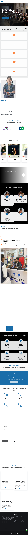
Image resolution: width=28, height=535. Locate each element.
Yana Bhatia (16, 159)
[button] (1, 128)
